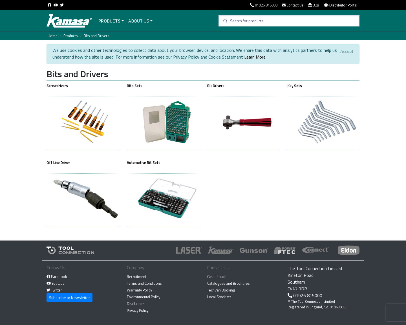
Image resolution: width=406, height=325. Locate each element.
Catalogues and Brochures (228, 283)
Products (109, 20)
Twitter (54, 290)
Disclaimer (135, 303)
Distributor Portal (340, 5)
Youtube (56, 283)
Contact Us (293, 5)
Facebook (57, 276)
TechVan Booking (221, 290)
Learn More (255, 57)
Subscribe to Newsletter (69, 297)
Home (53, 36)
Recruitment (136, 276)
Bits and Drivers (96, 36)
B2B (313, 5)
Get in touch (216, 276)
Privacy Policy (137, 310)
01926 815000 (263, 5)
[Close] (347, 51)
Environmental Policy (143, 297)
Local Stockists (219, 297)
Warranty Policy (139, 290)
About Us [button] (138, 20)
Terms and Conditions (144, 283)
